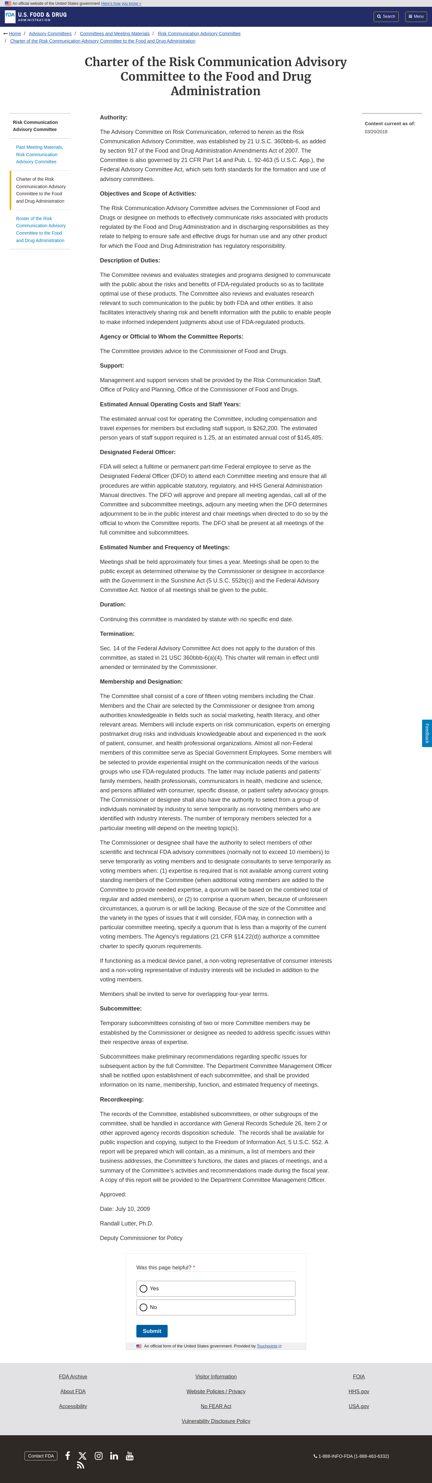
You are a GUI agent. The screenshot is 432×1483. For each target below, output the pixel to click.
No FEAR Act (216, 1406)
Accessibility (73, 1406)
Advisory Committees (50, 33)
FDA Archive (73, 1376)
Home (15, 33)
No (153, 1307)
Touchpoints (267, 1346)
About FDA (73, 1391)
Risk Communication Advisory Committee (199, 33)
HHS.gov (359, 1391)
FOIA (359, 1376)
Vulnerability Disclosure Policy (216, 1421)
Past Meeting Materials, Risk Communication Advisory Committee (39, 154)
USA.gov (359, 1406)
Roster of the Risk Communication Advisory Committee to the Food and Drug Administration (41, 229)
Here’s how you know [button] (121, 3)
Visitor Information (216, 1376)
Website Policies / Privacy (216, 1391)
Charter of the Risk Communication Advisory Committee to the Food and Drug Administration (102, 41)
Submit (152, 1331)
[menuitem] (392, 129)
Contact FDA (41, 1455)
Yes (154, 1288)
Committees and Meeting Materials (115, 33)
